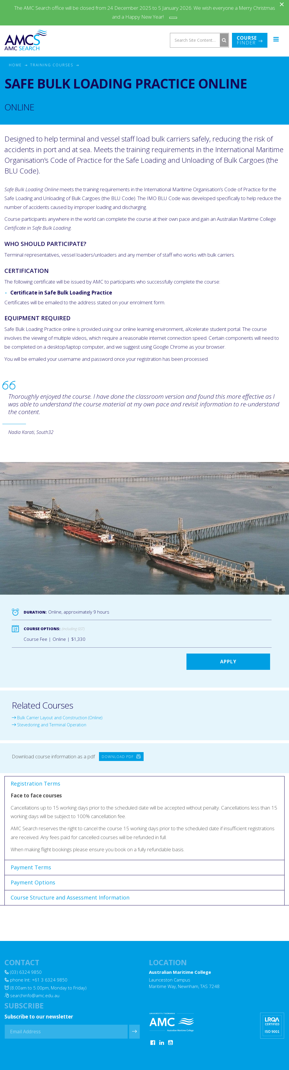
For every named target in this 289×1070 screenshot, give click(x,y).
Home (15, 64)
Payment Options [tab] (33, 882)
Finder (249, 40)
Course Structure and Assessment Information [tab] (70, 897)
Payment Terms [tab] (31, 867)
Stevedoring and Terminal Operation (49, 725)
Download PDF (121, 756)
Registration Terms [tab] (35, 783)
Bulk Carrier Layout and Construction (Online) (57, 717)
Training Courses (51, 64)
